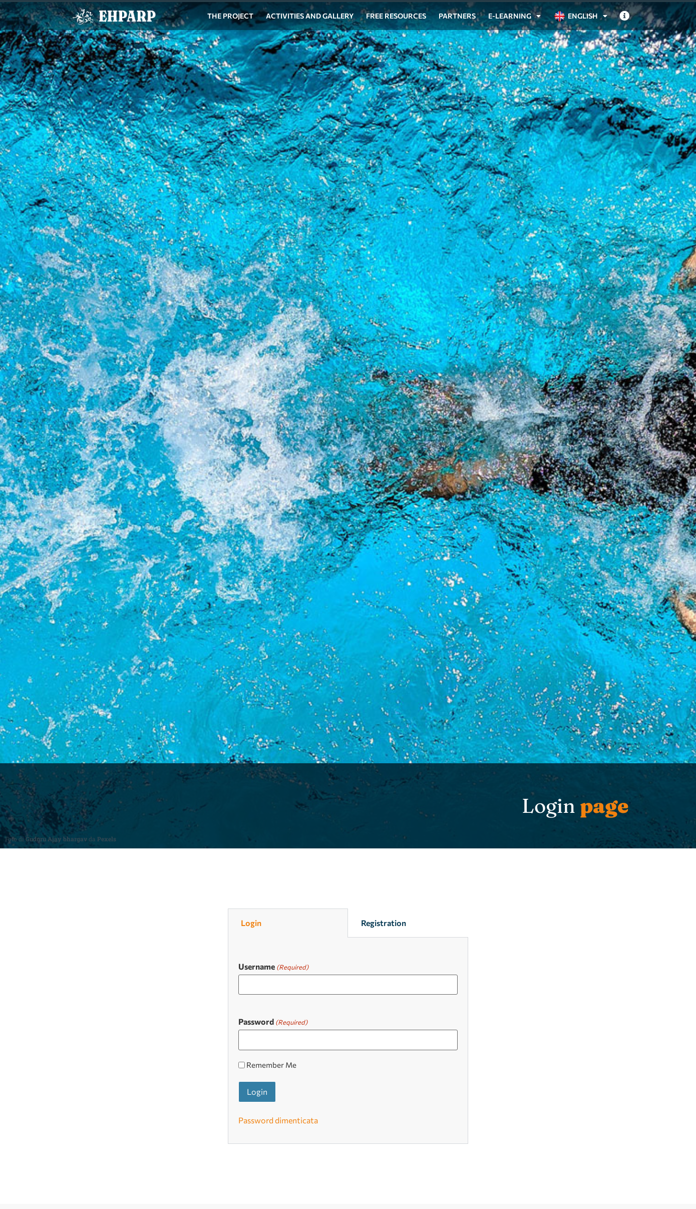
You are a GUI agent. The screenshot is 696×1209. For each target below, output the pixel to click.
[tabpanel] (348, 1041)
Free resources (396, 16)
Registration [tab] (383, 923)
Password (272, 1021)
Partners (457, 16)
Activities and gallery (310, 16)
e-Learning (514, 16)
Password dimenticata (278, 1120)
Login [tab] (251, 923)
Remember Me (271, 1065)
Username (273, 966)
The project (230, 16)
